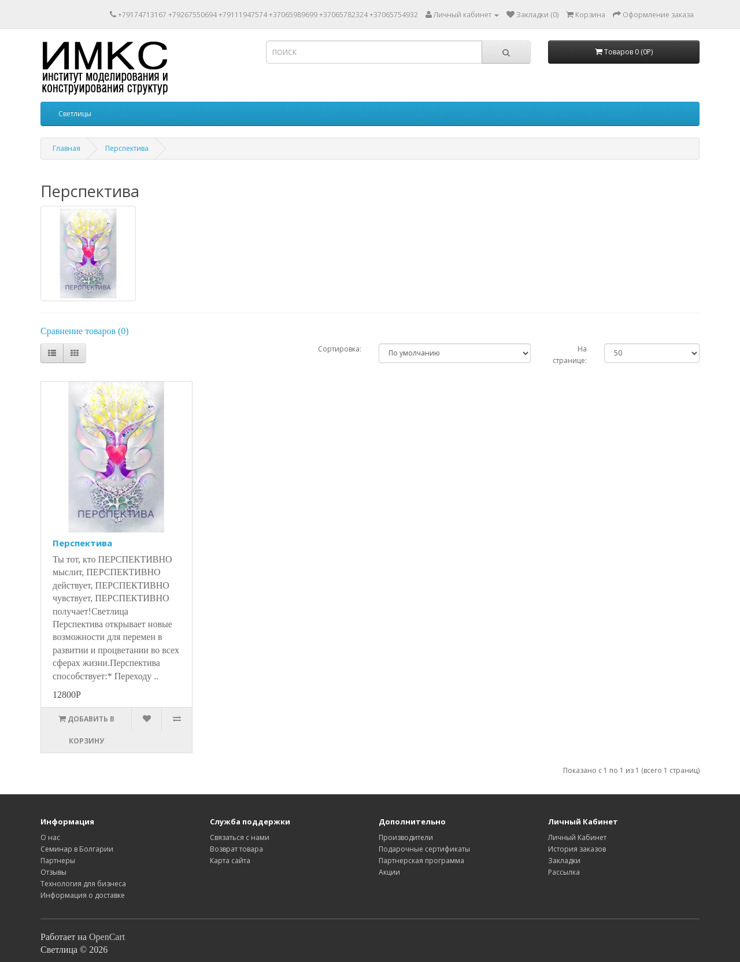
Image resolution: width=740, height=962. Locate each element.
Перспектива (127, 148)
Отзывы (53, 872)
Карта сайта (230, 860)
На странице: (570, 354)
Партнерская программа (421, 860)
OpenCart (107, 937)
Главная (66, 148)
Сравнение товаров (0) (84, 331)
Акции (389, 872)
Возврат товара (236, 849)
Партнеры (57, 860)
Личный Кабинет (577, 837)
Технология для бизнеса (83, 884)
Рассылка (564, 872)
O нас (50, 837)
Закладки (564, 860)
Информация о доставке (82, 895)
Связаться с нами (239, 837)
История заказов (577, 849)
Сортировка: (339, 349)
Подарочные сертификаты (424, 849)
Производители (406, 837)
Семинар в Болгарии (76, 849)
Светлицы (74, 114)
